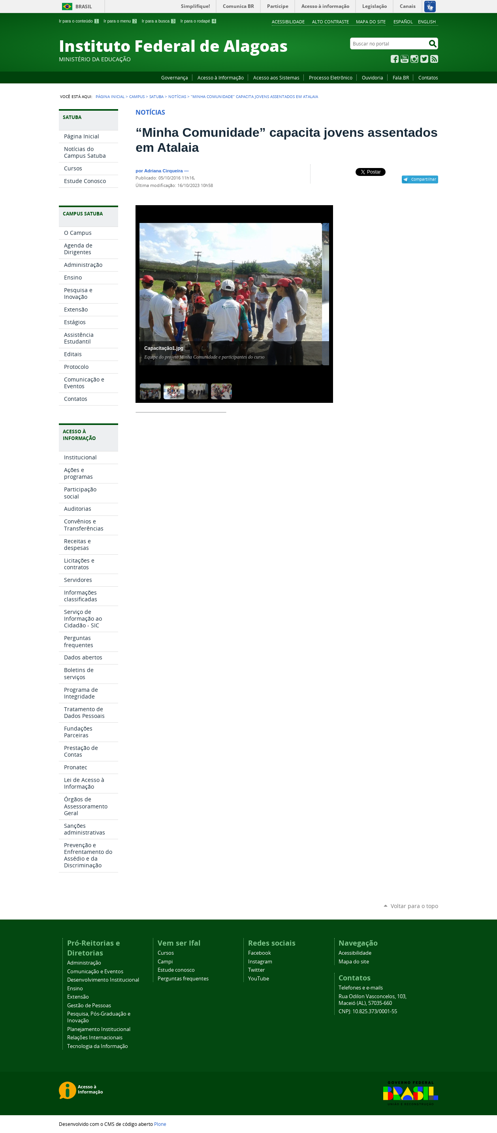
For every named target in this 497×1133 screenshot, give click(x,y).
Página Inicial (110, 96)
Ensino (75, 988)
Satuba (156, 96)
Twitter (424, 59)
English (427, 22)
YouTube (405, 59)
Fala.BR (401, 77)
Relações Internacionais (94, 1037)
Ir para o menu (120, 21)
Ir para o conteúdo (79, 21)
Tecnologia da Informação (97, 1046)
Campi (165, 961)
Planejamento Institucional (98, 1029)
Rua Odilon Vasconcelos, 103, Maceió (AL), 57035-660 (373, 999)
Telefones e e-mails (361, 987)
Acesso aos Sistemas (276, 77)
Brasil (83, 6)
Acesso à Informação (221, 77)
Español (403, 22)
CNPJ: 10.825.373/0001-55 (368, 1011)
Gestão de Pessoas (89, 1005)
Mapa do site (371, 22)
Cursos (166, 953)
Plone (160, 1124)
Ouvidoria (372, 77)
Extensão (78, 996)
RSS (434, 59)
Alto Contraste (330, 22)
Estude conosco (176, 970)
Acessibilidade (288, 22)
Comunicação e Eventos (95, 971)
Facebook (395, 59)
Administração (84, 962)
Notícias (177, 96)
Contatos (428, 77)
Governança (174, 77)
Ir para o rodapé (199, 21)
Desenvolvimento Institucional (103, 979)
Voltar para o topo (414, 906)
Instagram (414, 59)
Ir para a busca (159, 21)
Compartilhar (423, 179)
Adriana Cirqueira (163, 170)
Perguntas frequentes (183, 978)
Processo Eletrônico (330, 77)
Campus (137, 96)
